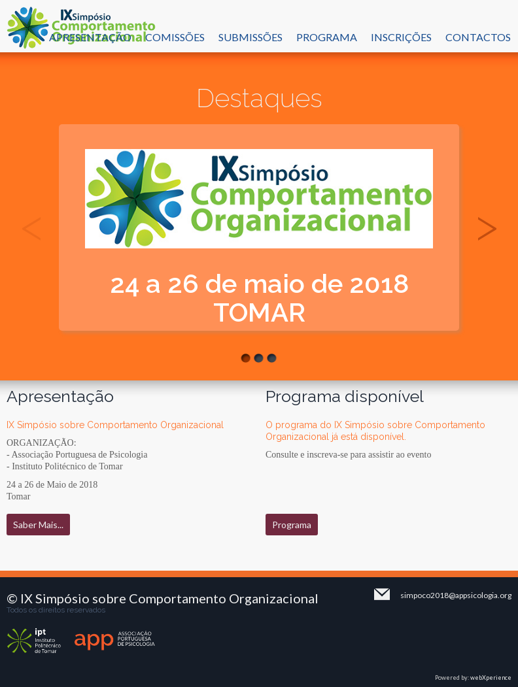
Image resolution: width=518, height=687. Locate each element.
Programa (291, 524)
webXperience (490, 677)
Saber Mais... (38, 524)
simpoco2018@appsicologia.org (455, 595)
